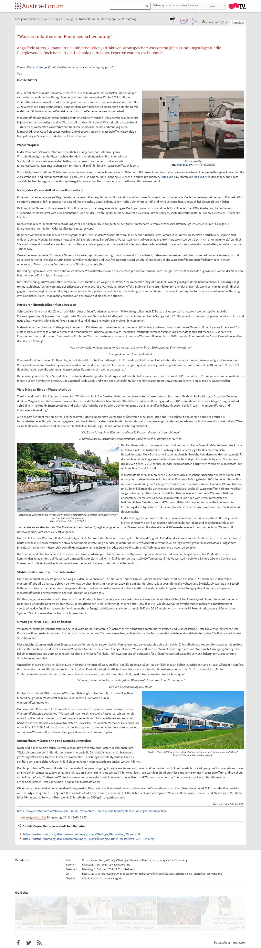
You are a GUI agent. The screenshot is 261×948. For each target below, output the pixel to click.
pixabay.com (184, 164)
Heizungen (200, 177)
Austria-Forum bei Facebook (18, 942)
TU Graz (237, 6)
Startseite (18, 6)
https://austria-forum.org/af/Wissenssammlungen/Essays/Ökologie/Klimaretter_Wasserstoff (81, 834)
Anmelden (238, 22)
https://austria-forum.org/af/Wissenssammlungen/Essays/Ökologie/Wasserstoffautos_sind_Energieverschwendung (152, 873)
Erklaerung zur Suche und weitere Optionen (175, 5)
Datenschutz (222, 942)
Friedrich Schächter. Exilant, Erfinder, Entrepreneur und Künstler (228, 923)
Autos (164, 177)
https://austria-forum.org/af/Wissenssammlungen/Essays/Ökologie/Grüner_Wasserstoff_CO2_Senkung (88, 839)
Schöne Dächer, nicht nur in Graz (180, 928)
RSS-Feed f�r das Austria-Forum (39, 942)
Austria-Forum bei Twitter (28, 942)
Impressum (239, 942)
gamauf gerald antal (33, 817)
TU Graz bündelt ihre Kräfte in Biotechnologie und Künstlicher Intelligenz (92, 923)
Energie (85, 239)
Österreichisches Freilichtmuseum (45, 928)
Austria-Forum (43, 6)
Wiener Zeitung (36, 67)
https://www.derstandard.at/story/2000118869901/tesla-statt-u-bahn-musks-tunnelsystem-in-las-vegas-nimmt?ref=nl (91, 811)
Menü (212, 6)
